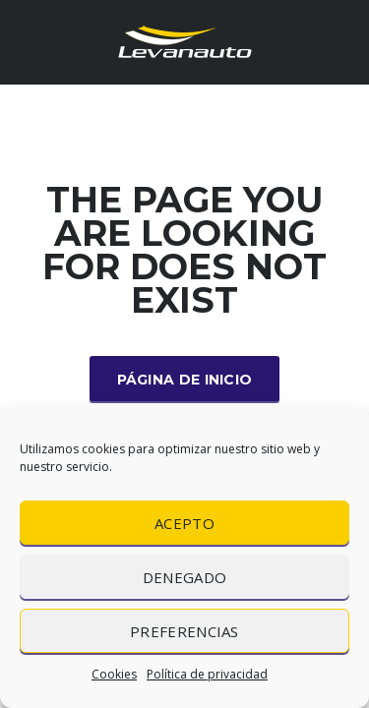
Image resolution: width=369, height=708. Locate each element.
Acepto (184, 523)
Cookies (114, 674)
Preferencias (184, 631)
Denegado (184, 577)
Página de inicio (185, 379)
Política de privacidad (207, 674)
